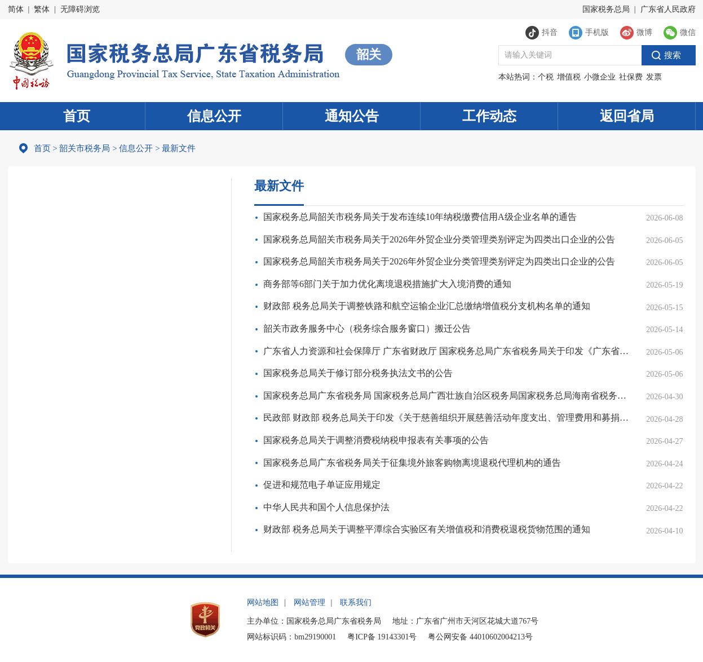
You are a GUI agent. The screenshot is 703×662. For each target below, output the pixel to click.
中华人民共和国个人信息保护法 (326, 507)
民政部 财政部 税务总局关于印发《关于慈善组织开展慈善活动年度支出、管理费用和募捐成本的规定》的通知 (448, 417)
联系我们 (356, 602)
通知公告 (352, 116)
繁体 (42, 9)
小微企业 (600, 77)
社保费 (631, 77)
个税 (546, 77)
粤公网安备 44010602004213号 (480, 637)
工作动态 (489, 116)
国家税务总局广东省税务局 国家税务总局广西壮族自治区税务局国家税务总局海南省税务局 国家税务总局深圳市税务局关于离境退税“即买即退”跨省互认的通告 (448, 395)
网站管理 (309, 602)
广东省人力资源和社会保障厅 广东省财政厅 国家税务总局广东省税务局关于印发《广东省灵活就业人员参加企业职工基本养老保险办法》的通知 (448, 351)
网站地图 (262, 602)
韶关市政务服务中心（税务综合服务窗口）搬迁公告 (367, 328)
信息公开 (214, 116)
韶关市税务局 (84, 148)
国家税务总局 (606, 9)
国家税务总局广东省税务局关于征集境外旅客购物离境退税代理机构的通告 (412, 462)
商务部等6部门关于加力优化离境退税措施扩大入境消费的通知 (387, 284)
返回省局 (627, 116)
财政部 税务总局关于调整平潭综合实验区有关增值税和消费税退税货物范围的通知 (426, 529)
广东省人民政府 (668, 9)
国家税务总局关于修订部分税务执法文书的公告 (358, 373)
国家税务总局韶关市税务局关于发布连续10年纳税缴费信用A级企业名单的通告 (420, 217)
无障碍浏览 (80, 9)
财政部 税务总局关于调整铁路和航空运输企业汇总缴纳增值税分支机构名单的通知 (426, 306)
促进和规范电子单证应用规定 (322, 484)
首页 (76, 116)
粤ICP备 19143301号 (382, 637)
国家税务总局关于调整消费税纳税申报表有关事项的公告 (376, 440)
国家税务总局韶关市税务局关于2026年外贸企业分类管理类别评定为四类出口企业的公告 (439, 239)
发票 (654, 77)
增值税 (569, 77)
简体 (16, 9)
